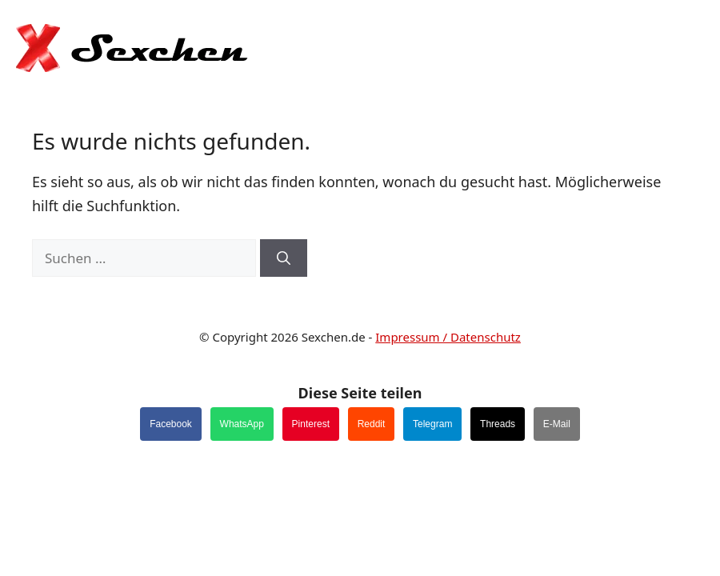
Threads (497, 424)
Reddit (372, 424)
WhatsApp (242, 424)
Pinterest (311, 424)
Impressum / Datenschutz (448, 337)
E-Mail (556, 424)
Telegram (432, 424)
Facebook (171, 424)
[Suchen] (283, 258)
